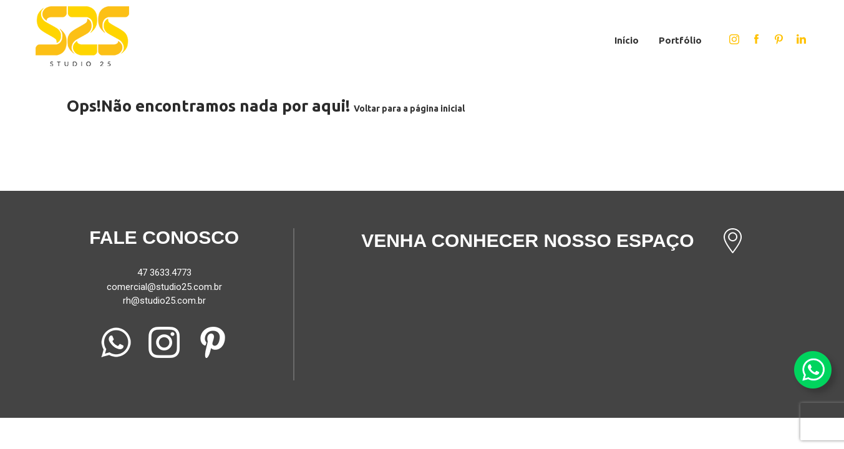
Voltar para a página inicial (409, 108)
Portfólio (680, 40)
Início (626, 40)
